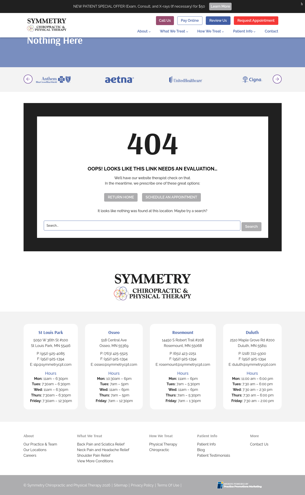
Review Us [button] (218, 20)
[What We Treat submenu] (187, 31)
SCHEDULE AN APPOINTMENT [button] (171, 197)
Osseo (117, 331)
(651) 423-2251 (187, 353)
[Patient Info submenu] (254, 31)
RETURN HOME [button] (120, 197)
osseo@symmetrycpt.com (119, 364)
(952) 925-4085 (54, 353)
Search (250, 225)
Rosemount (185, 331)
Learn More (221, 6)
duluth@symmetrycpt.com (255, 364)
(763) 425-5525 (119, 353)
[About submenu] (150, 31)
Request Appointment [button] (256, 20)
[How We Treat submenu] (223, 31)
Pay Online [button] (189, 20)
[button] (302, 4)
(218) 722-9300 (255, 353)
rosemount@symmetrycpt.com (186, 364)
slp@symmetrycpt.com (54, 364)
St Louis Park (52, 331)
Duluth (253, 331)
